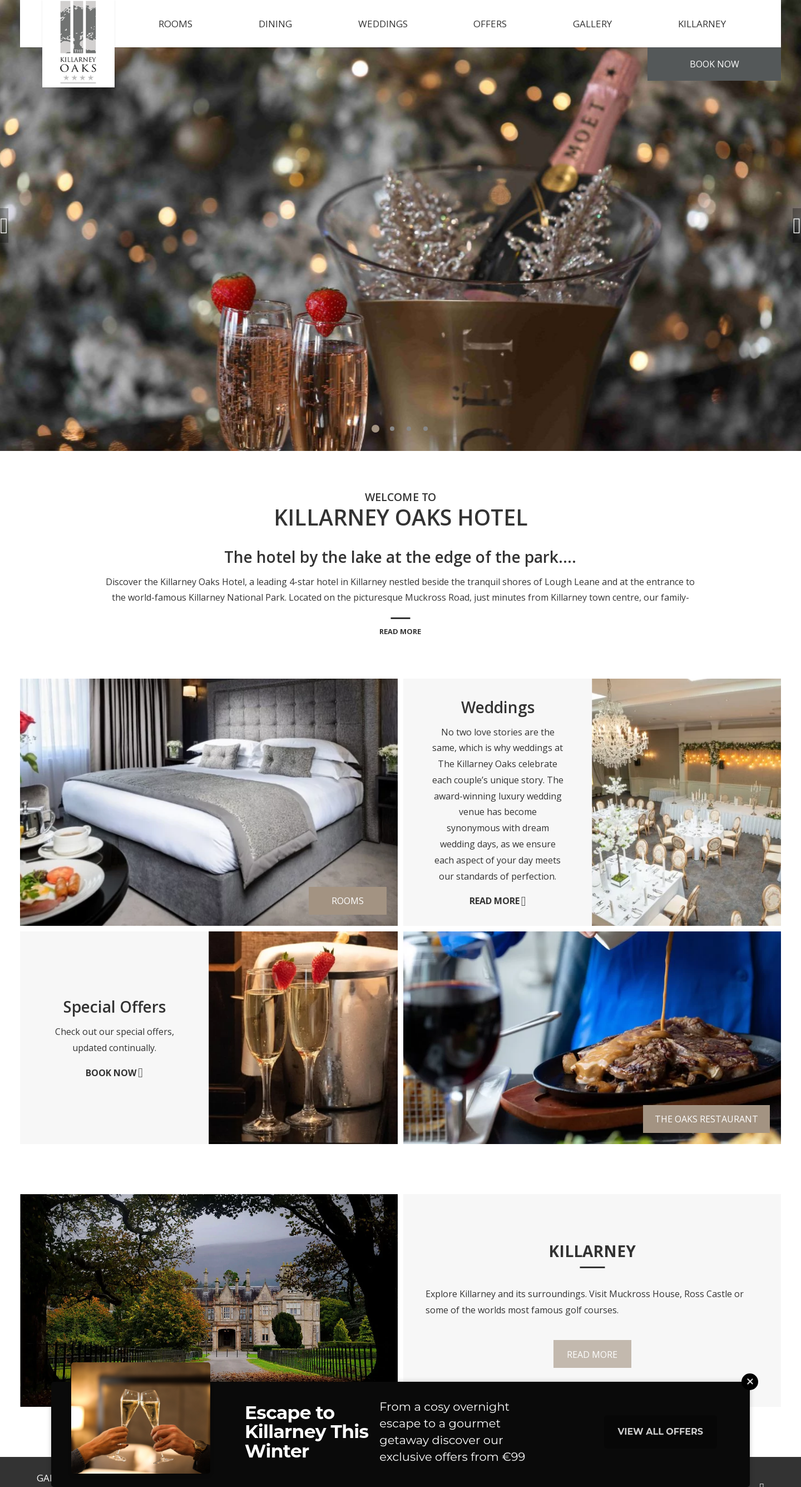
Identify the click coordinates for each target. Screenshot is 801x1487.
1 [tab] (375, 428)
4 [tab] (425, 428)
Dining (275, 23)
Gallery (592, 23)
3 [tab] (408, 428)
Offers (490, 23)
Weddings (383, 23)
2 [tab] (392, 428)
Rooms (175, 23)
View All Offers (660, 1431)
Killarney (702, 23)
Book (714, 64)
